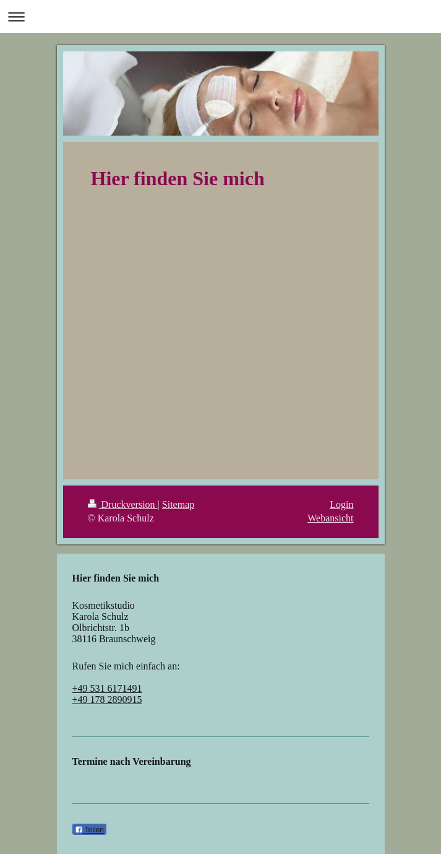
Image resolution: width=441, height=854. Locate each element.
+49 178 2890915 (107, 699)
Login (341, 504)
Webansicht (330, 518)
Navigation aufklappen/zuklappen (220, 16)
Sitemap (178, 504)
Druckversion (123, 504)
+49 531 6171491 (107, 688)
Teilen (89, 830)
